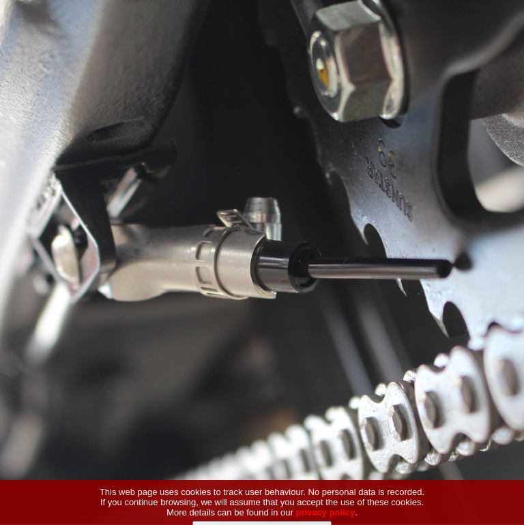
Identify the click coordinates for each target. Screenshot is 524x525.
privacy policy (325, 518)
